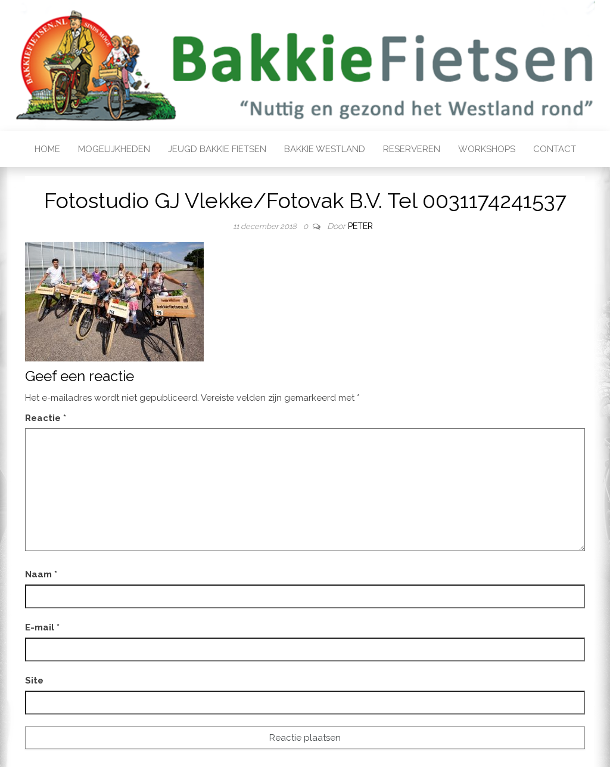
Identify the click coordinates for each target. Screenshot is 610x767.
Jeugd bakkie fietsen (217, 149)
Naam (41, 574)
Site (34, 680)
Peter (360, 226)
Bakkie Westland (324, 149)
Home (47, 149)
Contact (554, 149)
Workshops (486, 149)
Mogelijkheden (114, 149)
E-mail (42, 627)
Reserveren (411, 149)
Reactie (45, 418)
